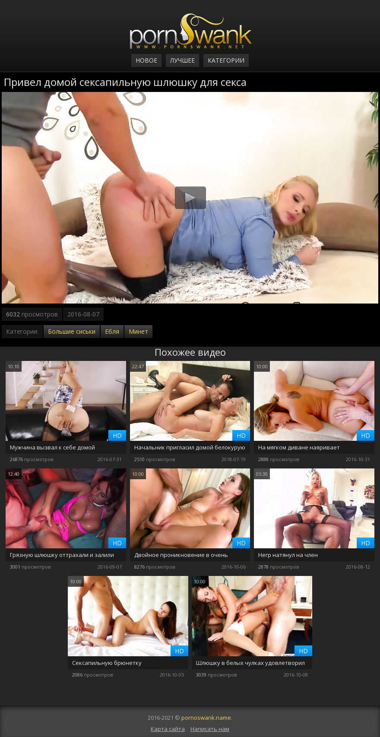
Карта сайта (168, 729)
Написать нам (209, 729)
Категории (226, 60)
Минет (138, 331)
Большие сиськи (71, 331)
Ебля (112, 331)
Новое (146, 60)
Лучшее (182, 60)
